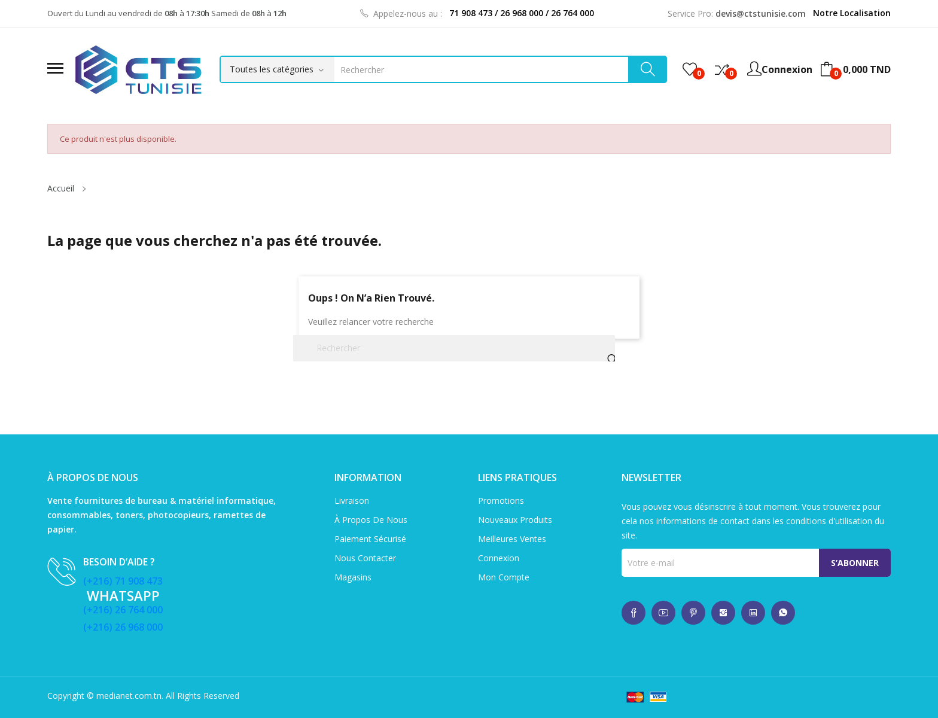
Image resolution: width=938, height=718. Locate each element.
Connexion (498, 558)
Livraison (351, 500)
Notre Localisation (852, 13)
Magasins (352, 577)
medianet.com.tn (129, 695)
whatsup (633, 613)
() (690, 69)
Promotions (501, 500)
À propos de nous (370, 519)
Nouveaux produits (515, 519)
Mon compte (503, 577)
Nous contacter (365, 558)
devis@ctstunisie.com (760, 13)
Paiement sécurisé (370, 538)
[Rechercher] (454, 348)
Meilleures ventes (512, 538)
